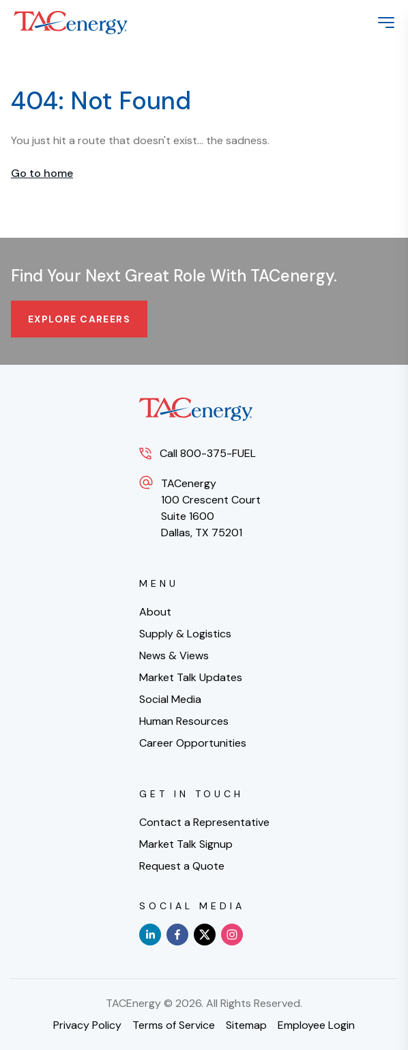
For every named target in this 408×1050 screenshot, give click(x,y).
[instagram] (232, 934)
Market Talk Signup (186, 844)
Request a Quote (181, 866)
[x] (205, 934)
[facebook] (177, 934)
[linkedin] (150, 934)
